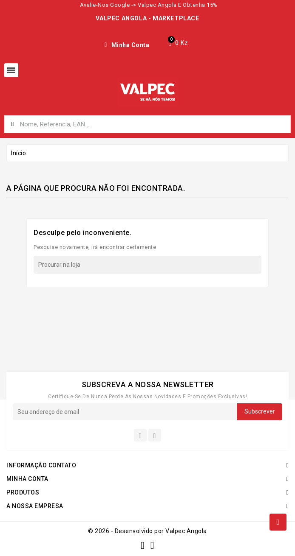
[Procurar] (147, 265)
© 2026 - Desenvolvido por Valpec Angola (147, 531)
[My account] (127, 45)
